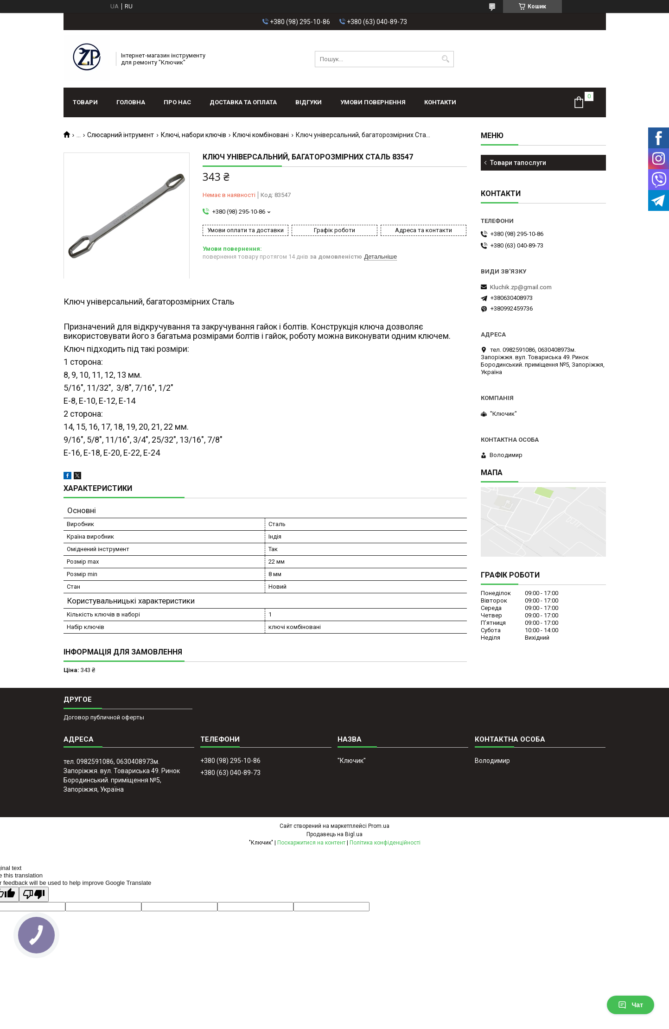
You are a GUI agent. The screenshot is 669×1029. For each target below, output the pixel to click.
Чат (630, 1005)
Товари (85, 102)
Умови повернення (373, 102)
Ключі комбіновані (261, 135)
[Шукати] (446, 59)
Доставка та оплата (243, 102)
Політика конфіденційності (385, 842)
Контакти (440, 102)
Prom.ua (378, 826)
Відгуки (308, 102)
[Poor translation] (34, 894)
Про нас (177, 102)
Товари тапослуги (518, 162)
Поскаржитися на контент (311, 842)
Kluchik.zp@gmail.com (521, 287)
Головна (130, 102)
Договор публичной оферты (104, 717)
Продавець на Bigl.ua (334, 834)
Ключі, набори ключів (193, 135)
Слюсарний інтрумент (120, 135)
